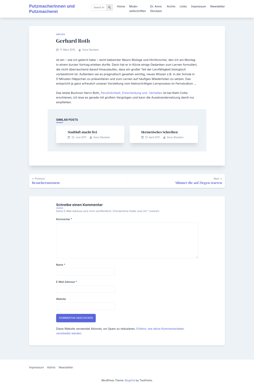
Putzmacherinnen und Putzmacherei (52, 9)
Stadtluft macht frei (82, 132)
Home (121, 6)
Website (61, 298)
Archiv (171, 6)
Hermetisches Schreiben (159, 132)
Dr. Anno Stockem (156, 9)
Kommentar (64, 219)
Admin (51, 367)
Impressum (198, 6)
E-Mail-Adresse (66, 281)
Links (183, 6)
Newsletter (217, 6)
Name (60, 264)
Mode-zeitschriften (137, 9)
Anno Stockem (90, 49)
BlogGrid (130, 380)
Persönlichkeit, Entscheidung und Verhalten (131, 93)
